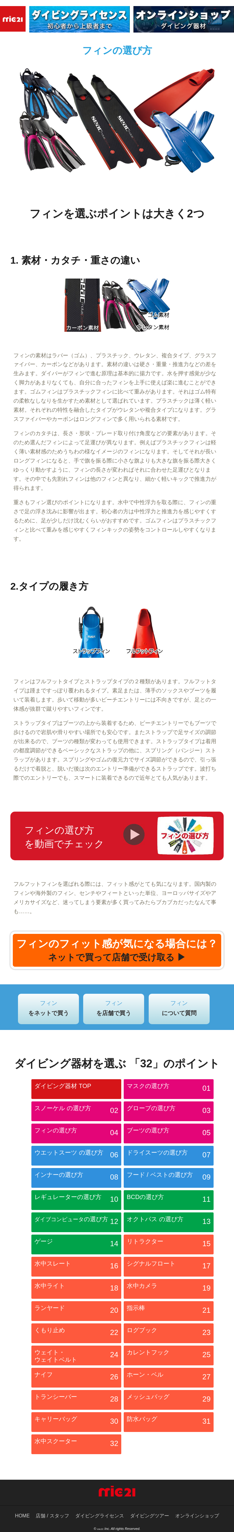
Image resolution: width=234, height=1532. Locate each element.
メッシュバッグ (169, 1400)
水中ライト (76, 1289)
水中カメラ (169, 1289)
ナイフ (76, 1378)
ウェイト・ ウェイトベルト (76, 1356)
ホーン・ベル (169, 1378)
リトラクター (169, 1245)
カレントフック (169, 1356)
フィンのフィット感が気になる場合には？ (117, 950)
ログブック (169, 1334)
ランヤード (76, 1311)
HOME (22, 1515)
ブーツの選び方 (169, 1134)
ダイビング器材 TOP (62, 1086)
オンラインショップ (197, 1515)
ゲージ (76, 1245)
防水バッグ (169, 1422)
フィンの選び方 (76, 1134)
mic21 (100, 1529)
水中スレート (76, 1267)
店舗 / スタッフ (52, 1515)
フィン (48, 1008)
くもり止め (76, 1334)
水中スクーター (76, 1445)
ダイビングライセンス (99, 1515)
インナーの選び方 (76, 1178)
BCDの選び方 (169, 1200)
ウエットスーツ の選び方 (76, 1156)
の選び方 (76, 1223)
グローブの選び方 (169, 1112)
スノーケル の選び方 (76, 1112)
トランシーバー (76, 1400)
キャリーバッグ (76, 1422)
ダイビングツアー (149, 1515)
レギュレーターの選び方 (76, 1200)
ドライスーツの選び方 (169, 1156)
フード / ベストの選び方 (169, 1178)
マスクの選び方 (169, 1089)
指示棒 (169, 1311)
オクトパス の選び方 (169, 1223)
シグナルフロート (169, 1267)
